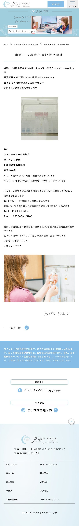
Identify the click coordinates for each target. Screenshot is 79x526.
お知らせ (44, 482)
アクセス (44, 491)
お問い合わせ (12, 499)
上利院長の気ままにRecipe (26, 44)
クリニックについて (49, 464)
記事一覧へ (20, 328)
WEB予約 (56, 4)
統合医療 (10, 482)
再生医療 (44, 473)
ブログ (9, 491)
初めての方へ (12, 464)
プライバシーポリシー (50, 499)
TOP (6, 44)
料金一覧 (10, 473)
